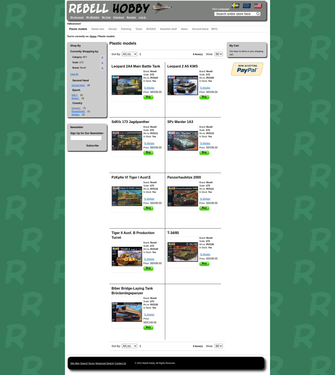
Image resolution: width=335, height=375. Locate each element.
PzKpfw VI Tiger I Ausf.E (131, 177)
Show (209, 54)
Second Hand (200, 29)
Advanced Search (104, 363)
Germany (76, 108)
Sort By (116, 54)
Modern (75, 98)
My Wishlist (92, 17)
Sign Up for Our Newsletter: (87, 133)
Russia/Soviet (78, 111)
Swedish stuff (168, 29)
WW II (75, 95)
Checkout (118, 17)
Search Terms (87, 363)
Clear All (74, 74)
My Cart (106, 17)
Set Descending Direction (141, 54)
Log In (142, 17)
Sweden (76, 114)
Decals (113, 29)
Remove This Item (102, 58)
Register (131, 17)
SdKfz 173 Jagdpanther (130, 122)
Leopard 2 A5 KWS (182, 66)
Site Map (74, 363)
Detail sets (97, 29)
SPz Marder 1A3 (180, 122)
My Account (77, 17)
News (184, 29)
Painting (126, 29)
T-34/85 (173, 233)
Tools (138, 29)
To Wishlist (149, 88)
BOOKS (151, 29)
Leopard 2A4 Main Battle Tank (136, 66)
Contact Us (120, 363)
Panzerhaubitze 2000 (184, 177)
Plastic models (78, 29)
